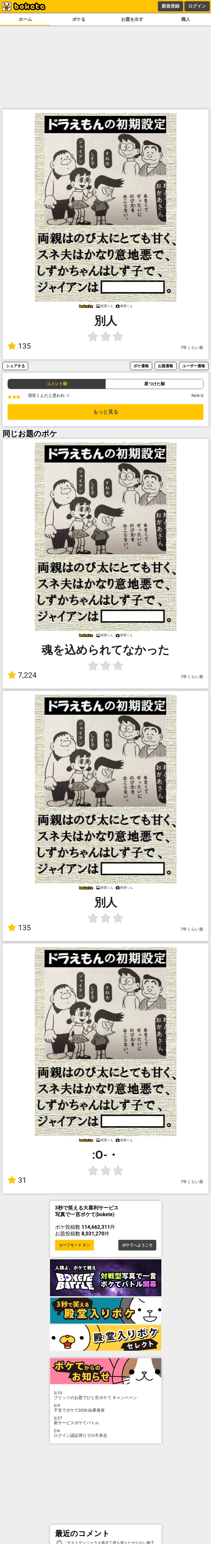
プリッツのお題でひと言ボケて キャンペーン (106, 1395)
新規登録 (170, 6)
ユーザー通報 (193, 366)
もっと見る (105, 412)
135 (19, 346)
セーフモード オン (74, 1245)
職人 (185, 19)
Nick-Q (197, 395)
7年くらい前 (192, 347)
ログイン (197, 6)
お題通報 (165, 366)
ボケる (78, 19)
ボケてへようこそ (137, 1245)
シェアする (15, 366)
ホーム (25, 19)
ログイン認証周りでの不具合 (106, 1433)
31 (17, 1180)
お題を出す (132, 19)
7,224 (22, 675)
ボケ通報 (141, 366)
